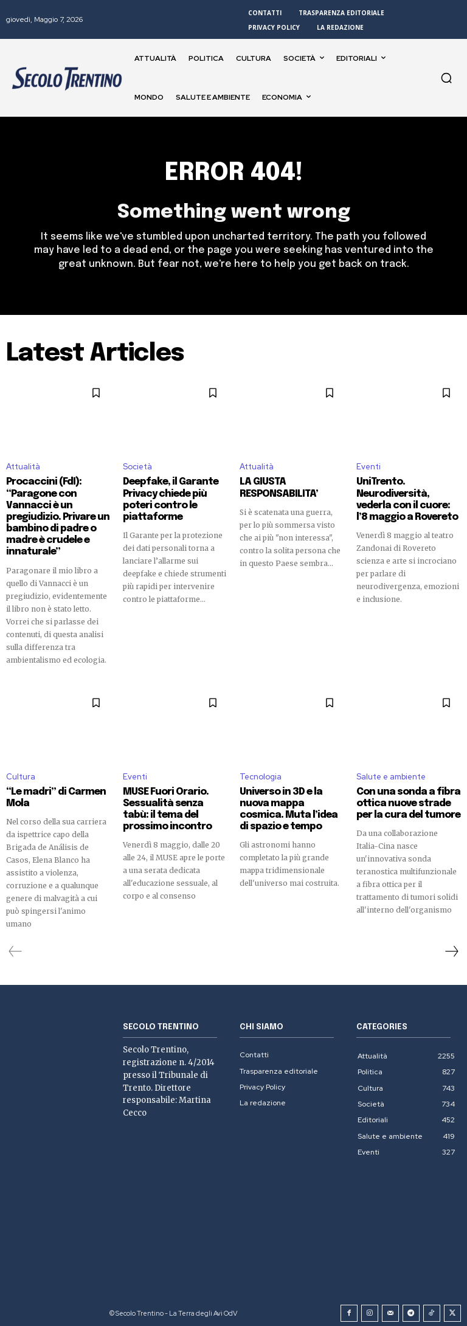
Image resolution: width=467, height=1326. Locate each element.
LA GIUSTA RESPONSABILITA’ (275, 488)
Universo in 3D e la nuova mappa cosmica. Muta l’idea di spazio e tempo (288, 803)
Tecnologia (261, 772)
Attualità (23, 468)
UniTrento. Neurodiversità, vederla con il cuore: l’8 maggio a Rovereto (407, 499)
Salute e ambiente (391, 772)
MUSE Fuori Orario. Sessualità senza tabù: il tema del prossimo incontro (174, 803)
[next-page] (451, 946)
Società (137, 468)
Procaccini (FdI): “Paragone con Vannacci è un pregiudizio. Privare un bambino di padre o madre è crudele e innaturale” (53, 515)
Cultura (20, 772)
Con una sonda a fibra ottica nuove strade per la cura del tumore (408, 798)
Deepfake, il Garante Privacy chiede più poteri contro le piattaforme (166, 499)
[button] (446, 77)
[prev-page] (15, 946)
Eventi (368, 468)
